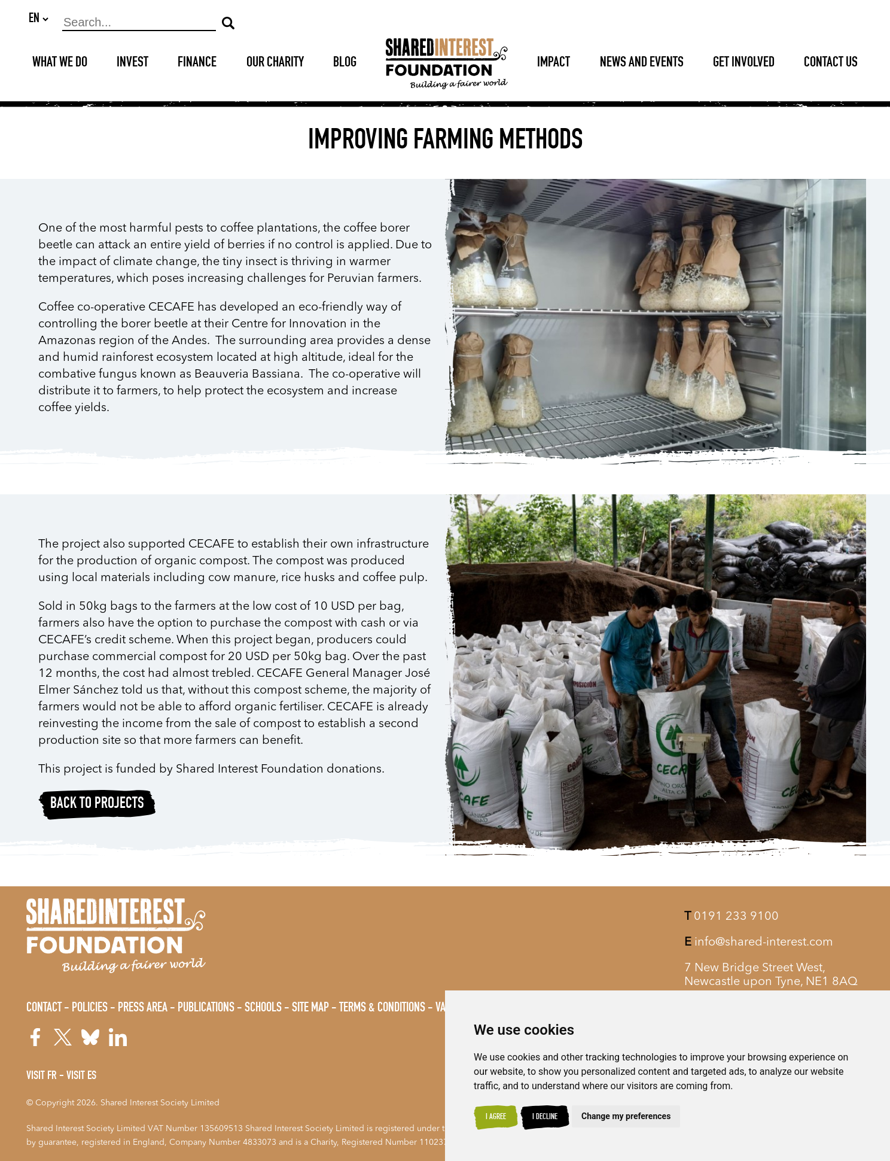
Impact (553, 64)
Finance (197, 64)
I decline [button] (544, 1117)
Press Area (142, 1008)
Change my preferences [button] (625, 1116)
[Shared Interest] (447, 64)
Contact (44, 1008)
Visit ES (81, 1077)
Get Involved (744, 64)
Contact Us (831, 64)
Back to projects (97, 805)
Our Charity (275, 64)
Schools (263, 1008)
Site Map (310, 1008)
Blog (344, 64)
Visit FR (41, 1077)
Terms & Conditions (382, 1008)
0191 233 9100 (731, 917)
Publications (206, 1008)
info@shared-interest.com (758, 943)
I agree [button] (496, 1117)
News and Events (642, 64)
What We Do (59, 64)
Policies (90, 1008)
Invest (132, 64)
